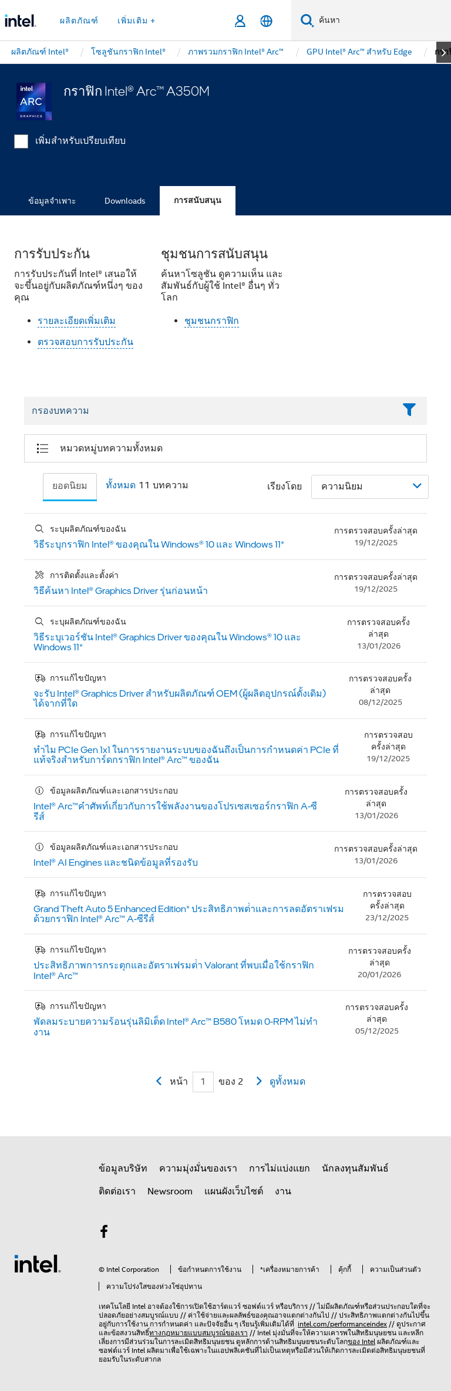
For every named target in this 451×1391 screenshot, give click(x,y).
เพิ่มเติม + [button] (136, 20)
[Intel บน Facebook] (104, 1233)
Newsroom (170, 1191)
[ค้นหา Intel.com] (382, 20)
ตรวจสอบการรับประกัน (85, 342)
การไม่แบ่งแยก (279, 1168)
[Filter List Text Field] (209, 411)
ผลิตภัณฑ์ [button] (79, 20)
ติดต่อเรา (117, 1191)
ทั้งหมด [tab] (121, 485)
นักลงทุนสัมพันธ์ (355, 1168)
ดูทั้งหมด (287, 1082)
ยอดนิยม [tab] (69, 486)
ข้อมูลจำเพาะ (52, 200)
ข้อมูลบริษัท (123, 1168)
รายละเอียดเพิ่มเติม (77, 321)
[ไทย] (266, 21)
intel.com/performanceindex (342, 1323)
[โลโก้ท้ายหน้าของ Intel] (37, 1263)
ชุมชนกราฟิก (211, 321)
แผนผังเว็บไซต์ (233, 1191)
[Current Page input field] (203, 1082)
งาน (283, 1191)
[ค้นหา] (307, 20)
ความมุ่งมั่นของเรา (198, 1168)
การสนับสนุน (197, 200)
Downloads (125, 200)
